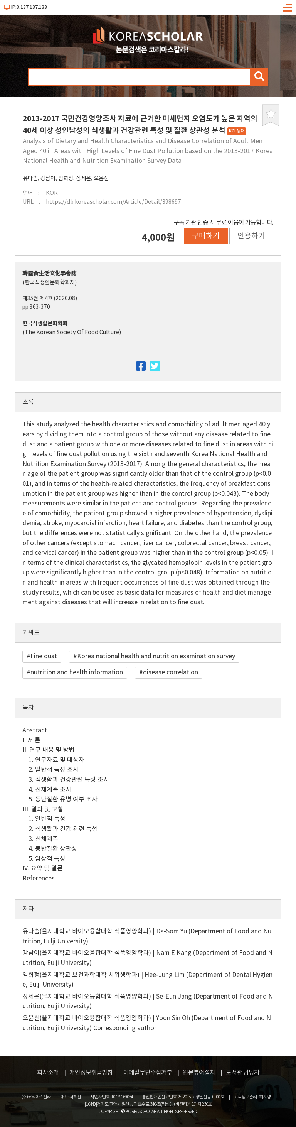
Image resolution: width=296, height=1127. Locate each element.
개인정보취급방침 (91, 1072)
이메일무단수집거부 (147, 1072)
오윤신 (101, 178)
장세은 (83, 178)
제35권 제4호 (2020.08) (49, 299)
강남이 (48, 178)
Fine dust (43, 656)
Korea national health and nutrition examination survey (156, 656)
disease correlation (170, 672)
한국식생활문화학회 (44, 323)
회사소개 (48, 1072)
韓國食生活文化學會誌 (49, 273)
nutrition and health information (76, 672)
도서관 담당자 (242, 1072)
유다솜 (30, 178)
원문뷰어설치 (199, 1072)
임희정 (65, 178)
